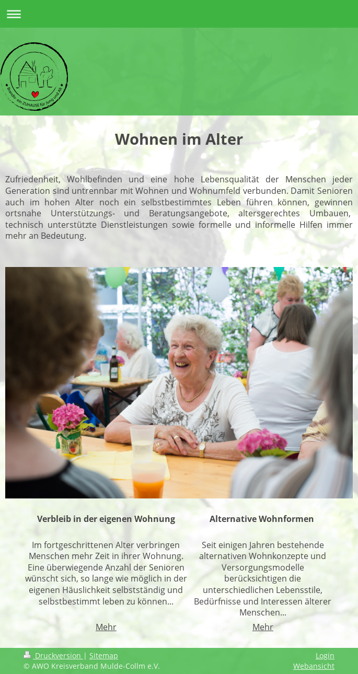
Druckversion (53, 655)
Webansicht (313, 666)
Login (325, 655)
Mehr (106, 627)
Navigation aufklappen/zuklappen (179, 14)
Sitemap (103, 655)
